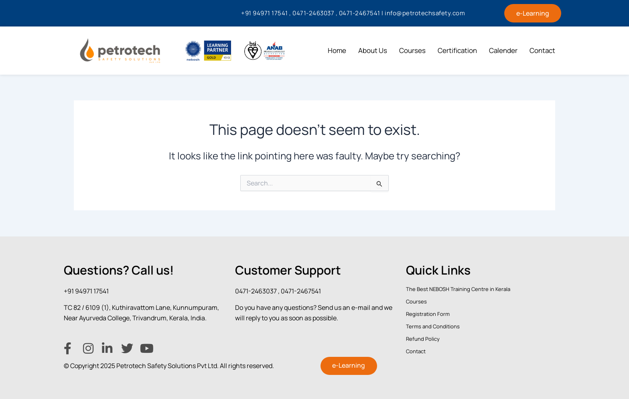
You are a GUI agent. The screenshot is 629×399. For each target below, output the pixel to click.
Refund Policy (423, 338)
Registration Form (428, 313)
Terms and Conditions (433, 326)
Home (337, 50)
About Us (372, 50)
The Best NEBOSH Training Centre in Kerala (458, 288)
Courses (412, 50)
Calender (503, 50)
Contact (542, 50)
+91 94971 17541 (86, 290)
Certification (457, 50)
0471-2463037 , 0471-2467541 (278, 290)
